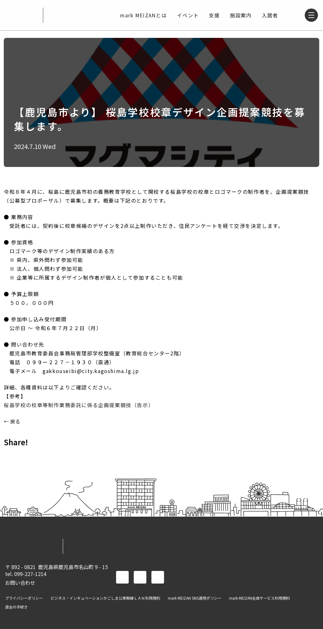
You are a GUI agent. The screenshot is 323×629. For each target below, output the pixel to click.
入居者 (269, 15)
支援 (213, 15)
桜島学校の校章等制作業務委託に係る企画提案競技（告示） (79, 405)
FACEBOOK (11, 456)
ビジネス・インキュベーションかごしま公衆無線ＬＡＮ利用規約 (105, 598)
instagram (157, 577)
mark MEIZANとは (142, 15)
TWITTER (27, 456)
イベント (187, 15)
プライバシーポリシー (24, 598)
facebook (122, 577)
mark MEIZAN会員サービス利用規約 (259, 598)
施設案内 (240, 15)
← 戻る (12, 421)
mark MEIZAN (21, 15)
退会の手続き (16, 607)
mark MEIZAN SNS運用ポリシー (194, 598)
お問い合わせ (20, 582)
